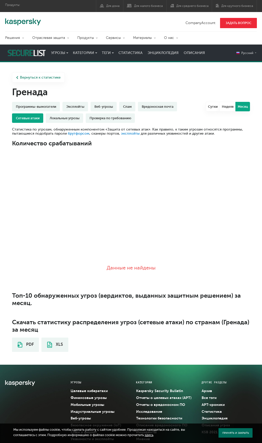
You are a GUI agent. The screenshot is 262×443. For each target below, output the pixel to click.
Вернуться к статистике (38, 77)
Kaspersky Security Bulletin (159, 391)
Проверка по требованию (110, 118)
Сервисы (113, 38)
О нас (169, 38)
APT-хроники (213, 405)
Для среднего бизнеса (192, 6)
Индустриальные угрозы (92, 411)
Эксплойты (75, 107)
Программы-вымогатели (36, 107)
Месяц (243, 107)
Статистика (130, 53)
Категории (83, 53)
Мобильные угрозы (87, 405)
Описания (194, 53)
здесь (149, 435)
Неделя (228, 107)
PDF (25, 345)
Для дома (112, 6)
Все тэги (209, 398)
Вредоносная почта (157, 107)
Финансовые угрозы (89, 398)
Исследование (149, 411)
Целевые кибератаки (89, 391)
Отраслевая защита (48, 38)
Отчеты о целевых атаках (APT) (163, 398)
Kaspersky (23, 19)
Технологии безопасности (159, 418)
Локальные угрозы (65, 118)
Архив (207, 391)
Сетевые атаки (28, 118)
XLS (55, 345)
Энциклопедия (163, 53)
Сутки (213, 107)
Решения (12, 38)
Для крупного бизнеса (237, 6)
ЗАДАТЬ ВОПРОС (239, 23)
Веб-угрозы (103, 107)
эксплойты (130, 133)
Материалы (142, 38)
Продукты (85, 38)
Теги (106, 53)
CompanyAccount (200, 23)
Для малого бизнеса (148, 6)
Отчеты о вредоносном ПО (160, 405)
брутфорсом (78, 133)
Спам (127, 107)
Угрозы (58, 53)
